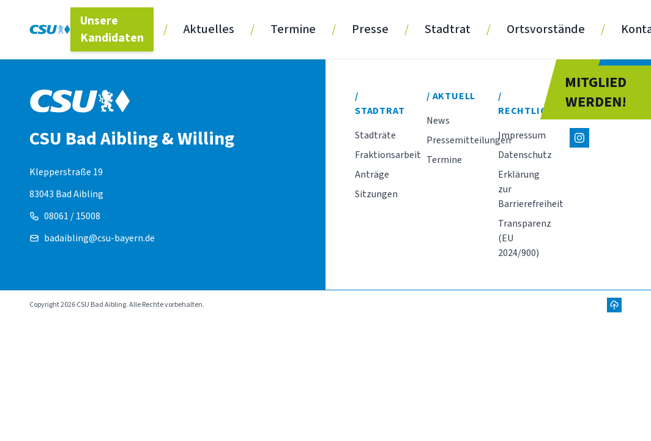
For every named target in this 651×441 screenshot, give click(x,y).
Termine (293, 29)
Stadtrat (448, 29)
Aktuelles (209, 29)
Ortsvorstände (546, 29)
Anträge (372, 174)
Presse (370, 29)
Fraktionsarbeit (388, 155)
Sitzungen (376, 194)
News (438, 120)
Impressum (522, 135)
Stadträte (375, 135)
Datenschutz (525, 155)
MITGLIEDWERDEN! (596, 92)
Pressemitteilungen (468, 140)
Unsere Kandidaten (112, 29)
